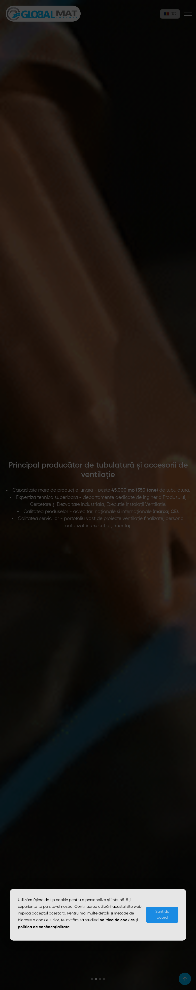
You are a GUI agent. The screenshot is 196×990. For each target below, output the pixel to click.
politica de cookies (116, 920)
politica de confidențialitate (43, 927)
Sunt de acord (162, 915)
